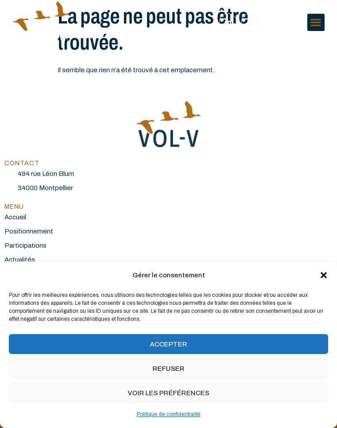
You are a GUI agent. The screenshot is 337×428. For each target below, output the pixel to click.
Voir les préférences (168, 393)
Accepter (168, 344)
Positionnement (28, 231)
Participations (25, 245)
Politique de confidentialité (168, 414)
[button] (323, 275)
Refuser (168, 368)
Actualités (19, 259)
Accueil (15, 217)
